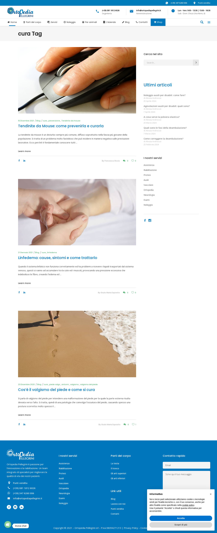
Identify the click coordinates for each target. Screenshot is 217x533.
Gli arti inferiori (118, 478)
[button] (210, 494)
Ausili (146, 180)
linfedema (52, 252)
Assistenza (149, 165)
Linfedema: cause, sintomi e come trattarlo (57, 257)
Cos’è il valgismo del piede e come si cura (56, 389)
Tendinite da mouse (70, 120)
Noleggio (148, 204)
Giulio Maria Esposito (110, 292)
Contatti (115, 513)
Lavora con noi (118, 503)
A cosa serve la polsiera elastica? (162, 116)
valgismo (74, 384)
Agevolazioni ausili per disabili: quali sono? (167, 106)
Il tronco (115, 468)
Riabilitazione (150, 170)
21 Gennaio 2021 (25, 252)
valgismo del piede (89, 384)
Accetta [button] (181, 518)
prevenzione (54, 120)
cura (45, 120)
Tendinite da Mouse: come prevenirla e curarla (61, 125)
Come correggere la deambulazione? (163, 138)
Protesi (147, 175)
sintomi (65, 384)
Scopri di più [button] (181, 525)
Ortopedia (149, 189)
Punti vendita (117, 508)
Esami (146, 199)
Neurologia (149, 194)
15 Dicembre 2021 (26, 120)
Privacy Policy (131, 527)
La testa (115, 463)
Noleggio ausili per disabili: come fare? (165, 95)
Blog (38, 120)
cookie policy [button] (188, 505)
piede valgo (54, 384)
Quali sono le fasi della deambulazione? (165, 127)
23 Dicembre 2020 (26, 384)
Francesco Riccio (112, 161)
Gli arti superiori (118, 473)
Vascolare (148, 184)
